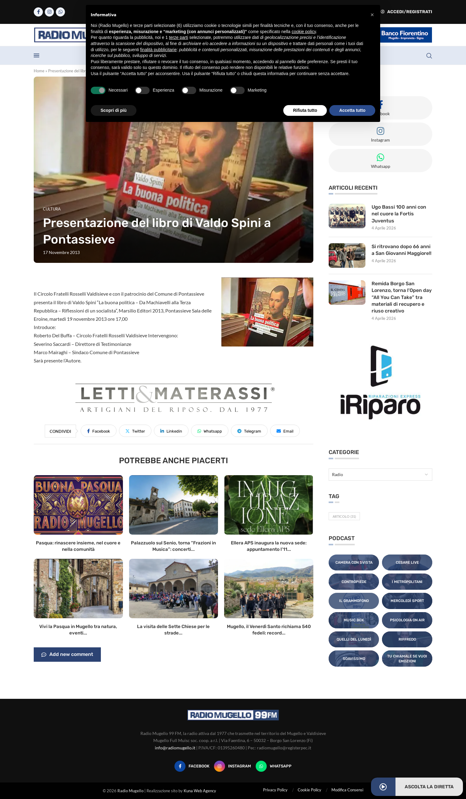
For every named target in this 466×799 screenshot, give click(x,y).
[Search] (429, 56)
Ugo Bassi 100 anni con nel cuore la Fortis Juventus (399, 214)
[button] (372, 15)
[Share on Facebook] (98, 431)
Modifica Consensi (347, 789)
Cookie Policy (309, 789)
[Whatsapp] (60, 12)
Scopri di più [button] (114, 110)
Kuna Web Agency (200, 790)
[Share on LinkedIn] (171, 431)
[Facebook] (38, 12)
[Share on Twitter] (135, 431)
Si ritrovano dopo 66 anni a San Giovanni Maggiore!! (401, 250)
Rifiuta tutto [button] (305, 110)
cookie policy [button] (304, 31)
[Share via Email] (285, 431)
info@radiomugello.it (175, 747)
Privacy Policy (275, 789)
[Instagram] (49, 12)
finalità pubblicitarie (158, 49)
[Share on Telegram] (249, 431)
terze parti (178, 37)
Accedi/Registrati (406, 11)
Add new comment (67, 655)
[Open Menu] (36, 55)
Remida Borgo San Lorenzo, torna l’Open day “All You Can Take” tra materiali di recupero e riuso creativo (402, 297)
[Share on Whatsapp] (209, 431)
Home (39, 70)
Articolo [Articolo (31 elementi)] (344, 516)
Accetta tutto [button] (352, 110)
